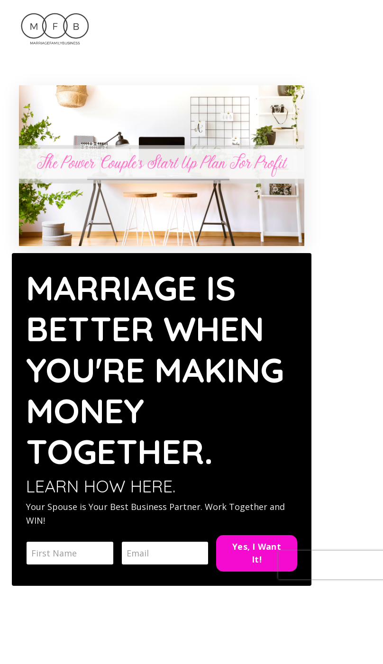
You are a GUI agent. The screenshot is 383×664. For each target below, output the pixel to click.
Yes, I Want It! (256, 553)
